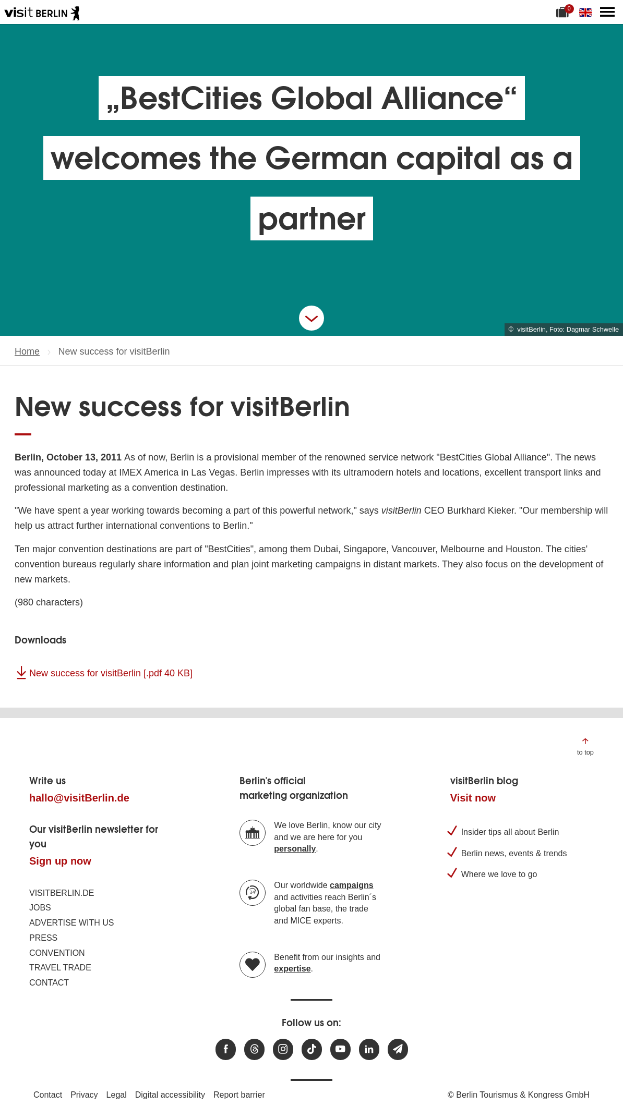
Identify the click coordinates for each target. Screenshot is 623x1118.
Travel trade (60, 967)
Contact (49, 982)
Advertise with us (71, 922)
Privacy (84, 1094)
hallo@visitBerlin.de (79, 798)
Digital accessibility (170, 1094)
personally (295, 848)
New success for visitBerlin (111, 673)
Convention (57, 953)
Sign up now (60, 861)
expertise (292, 968)
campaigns (352, 885)
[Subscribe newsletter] (398, 1049)
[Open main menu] (607, 12)
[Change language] (587, 12)
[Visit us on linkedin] (369, 1049)
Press (43, 937)
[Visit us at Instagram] (283, 1049)
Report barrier (239, 1094)
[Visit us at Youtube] (340, 1049)
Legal (116, 1094)
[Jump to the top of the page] (585, 746)
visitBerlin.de (61, 893)
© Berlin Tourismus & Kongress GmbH (519, 1094)
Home (27, 351)
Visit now (473, 798)
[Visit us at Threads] (254, 1049)
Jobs (40, 907)
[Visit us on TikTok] (312, 1049)
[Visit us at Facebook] (225, 1049)
